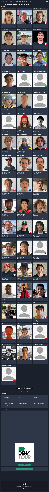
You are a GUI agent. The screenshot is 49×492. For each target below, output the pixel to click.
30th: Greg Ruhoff (36, 197)
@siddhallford (22, 172)
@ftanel (5, 320)
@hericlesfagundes (39, 130)
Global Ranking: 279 (5, 152)
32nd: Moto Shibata (21, 218)
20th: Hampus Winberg (22, 134)
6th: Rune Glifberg (37, 29)
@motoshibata (22, 235)
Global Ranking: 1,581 (20, 300)
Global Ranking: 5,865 (5, 321)
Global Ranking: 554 (5, 236)
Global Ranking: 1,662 (36, 321)
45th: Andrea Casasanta (38, 302)
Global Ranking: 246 (36, 131)
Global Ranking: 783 (5, 110)
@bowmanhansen (38, 172)
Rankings (23, 1)
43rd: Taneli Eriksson (6, 302)
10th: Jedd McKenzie (6, 71)
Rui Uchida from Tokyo (39, 403)
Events (7, 1)
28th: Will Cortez (5, 197)
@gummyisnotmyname (39, 320)
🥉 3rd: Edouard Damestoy (38, 8)
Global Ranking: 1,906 (36, 110)
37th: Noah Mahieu (5, 260)
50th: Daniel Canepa (21, 344)
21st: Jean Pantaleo (37, 134)
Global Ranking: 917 (36, 236)
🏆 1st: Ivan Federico (6, 8)
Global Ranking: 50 (5, 300)
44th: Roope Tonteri (21, 302)
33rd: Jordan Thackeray (38, 218)
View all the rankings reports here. (24, 391)
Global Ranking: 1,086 (20, 215)
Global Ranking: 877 (20, 194)
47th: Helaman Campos (22, 323)
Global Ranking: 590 (36, 152)
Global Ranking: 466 (36, 173)
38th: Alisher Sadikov (21, 260)
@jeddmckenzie (6, 88)
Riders (20, 1)
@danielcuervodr (22, 214)
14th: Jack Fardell (21, 92)
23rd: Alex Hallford (21, 155)
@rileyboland (22, 257)
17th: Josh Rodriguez (21, 113)
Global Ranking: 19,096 (21, 279)
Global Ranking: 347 (5, 173)
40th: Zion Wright (5, 281)
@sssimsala (6, 109)
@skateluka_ (22, 299)
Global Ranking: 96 (36, 279)
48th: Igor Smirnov (37, 323)
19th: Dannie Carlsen (6, 134)
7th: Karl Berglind (5, 50)
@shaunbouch (22, 193)
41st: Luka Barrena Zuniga (22, 281)
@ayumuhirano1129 (23, 88)
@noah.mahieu (6, 278)
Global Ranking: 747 (5, 194)
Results (27, 1)
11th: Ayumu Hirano (21, 71)
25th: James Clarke (5, 176)
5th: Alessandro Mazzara (22, 29)
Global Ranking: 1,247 (5, 279)
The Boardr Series (11, 1)
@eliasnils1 (37, 193)
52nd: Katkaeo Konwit (6, 365)
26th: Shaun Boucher (21, 176)
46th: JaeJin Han (5, 323)
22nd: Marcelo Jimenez (6, 155)
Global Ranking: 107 (20, 236)
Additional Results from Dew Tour (24, 464)
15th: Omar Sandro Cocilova (39, 92)
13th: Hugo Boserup (6, 92)
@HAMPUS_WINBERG (23, 151)
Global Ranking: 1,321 (36, 215)
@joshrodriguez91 (23, 130)
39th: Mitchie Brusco (37, 260)
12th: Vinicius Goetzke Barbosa (39, 71)
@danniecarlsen (6, 151)
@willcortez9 (6, 214)
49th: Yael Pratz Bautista (7, 344)
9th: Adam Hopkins (37, 50)
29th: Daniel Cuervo (21, 197)
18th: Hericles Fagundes (38, 113)
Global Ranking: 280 (20, 131)
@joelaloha (37, 257)
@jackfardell (22, 109)
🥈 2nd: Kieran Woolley (22, 8)
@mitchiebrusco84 (38, 278)
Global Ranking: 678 (36, 194)
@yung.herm (6, 235)
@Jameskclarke (6, 193)
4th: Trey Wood (5, 29)
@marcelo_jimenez (7, 172)
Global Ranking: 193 (20, 152)
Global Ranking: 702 (20, 258)
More (30, 1)
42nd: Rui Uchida (36, 281)
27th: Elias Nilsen (36, 176)
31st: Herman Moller (6, 218)
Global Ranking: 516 (20, 173)
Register (17, 1)
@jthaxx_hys (38, 235)
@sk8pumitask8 (6, 257)
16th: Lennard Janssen (6, 113)
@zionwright (6, 299)
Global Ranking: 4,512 (5, 258)
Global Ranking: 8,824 (5, 131)
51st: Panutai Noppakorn (38, 344)
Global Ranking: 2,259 (5, 215)
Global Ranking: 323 (20, 110)
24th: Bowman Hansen (37, 155)
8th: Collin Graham (21, 50)
